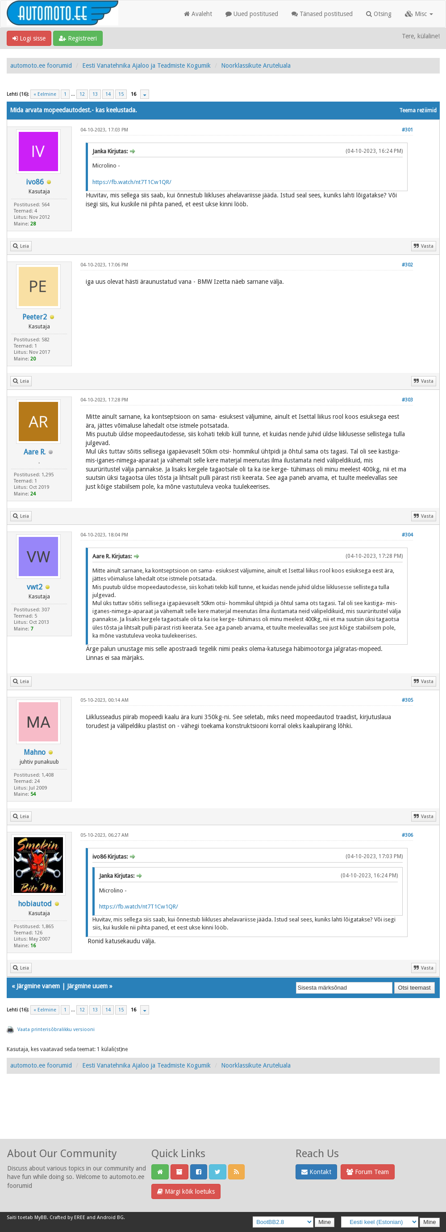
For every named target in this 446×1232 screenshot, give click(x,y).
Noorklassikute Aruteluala (256, 65)
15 (121, 94)
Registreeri (78, 38)
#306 (407, 835)
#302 (407, 265)
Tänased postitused (322, 13)
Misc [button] (419, 13)
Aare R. (35, 452)
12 (82, 94)
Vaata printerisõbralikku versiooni (56, 1029)
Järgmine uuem (87, 986)
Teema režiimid (418, 110)
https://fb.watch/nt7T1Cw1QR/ (131, 182)
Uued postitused (251, 13)
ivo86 (35, 182)
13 (95, 94)
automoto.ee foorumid (41, 65)
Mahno (35, 752)
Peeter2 (34, 317)
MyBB (40, 1217)
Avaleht (198, 13)
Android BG (110, 1217)
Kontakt (316, 1171)
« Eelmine (44, 94)
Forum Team (367, 1171)
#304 (407, 535)
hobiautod (35, 904)
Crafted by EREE (67, 1217)
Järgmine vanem (38, 986)
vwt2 (34, 587)
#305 (407, 700)
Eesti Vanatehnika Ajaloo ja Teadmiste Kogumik (146, 65)
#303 (407, 400)
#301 (407, 130)
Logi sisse (29, 38)
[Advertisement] (223, 1116)
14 (108, 94)
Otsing (379, 13)
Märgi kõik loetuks (186, 1191)
